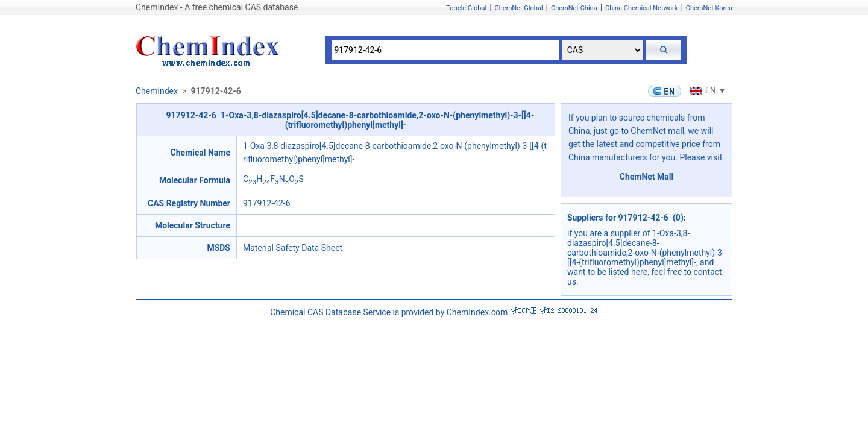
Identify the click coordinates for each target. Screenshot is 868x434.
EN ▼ (706, 90)
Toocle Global (466, 8)
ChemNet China (574, 8)
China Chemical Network (641, 8)
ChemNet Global (519, 8)
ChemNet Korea (709, 8)
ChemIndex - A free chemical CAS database (217, 7)
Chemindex (157, 91)
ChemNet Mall (647, 176)
